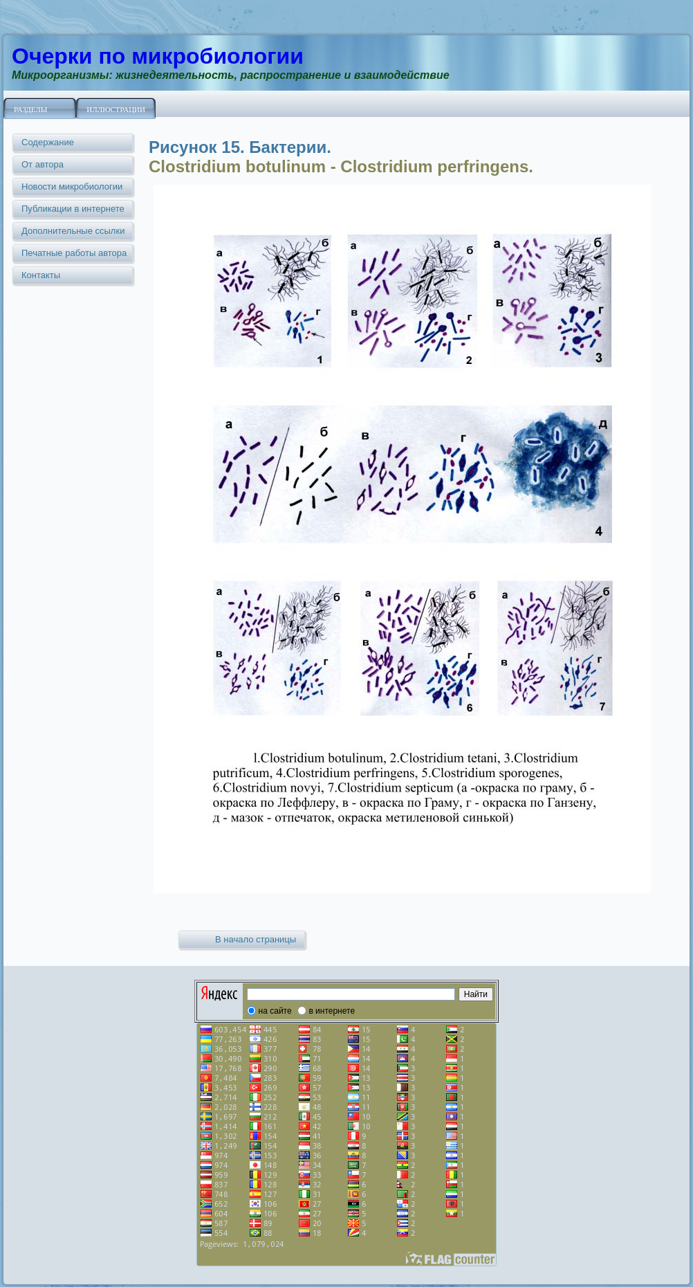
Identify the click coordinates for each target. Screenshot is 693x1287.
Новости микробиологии (71, 186)
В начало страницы (255, 939)
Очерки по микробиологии (158, 56)
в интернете (331, 1011)
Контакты (40, 275)
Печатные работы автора (74, 253)
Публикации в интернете (72, 208)
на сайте (275, 1011)
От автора (42, 164)
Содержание (47, 142)
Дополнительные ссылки (72, 231)
